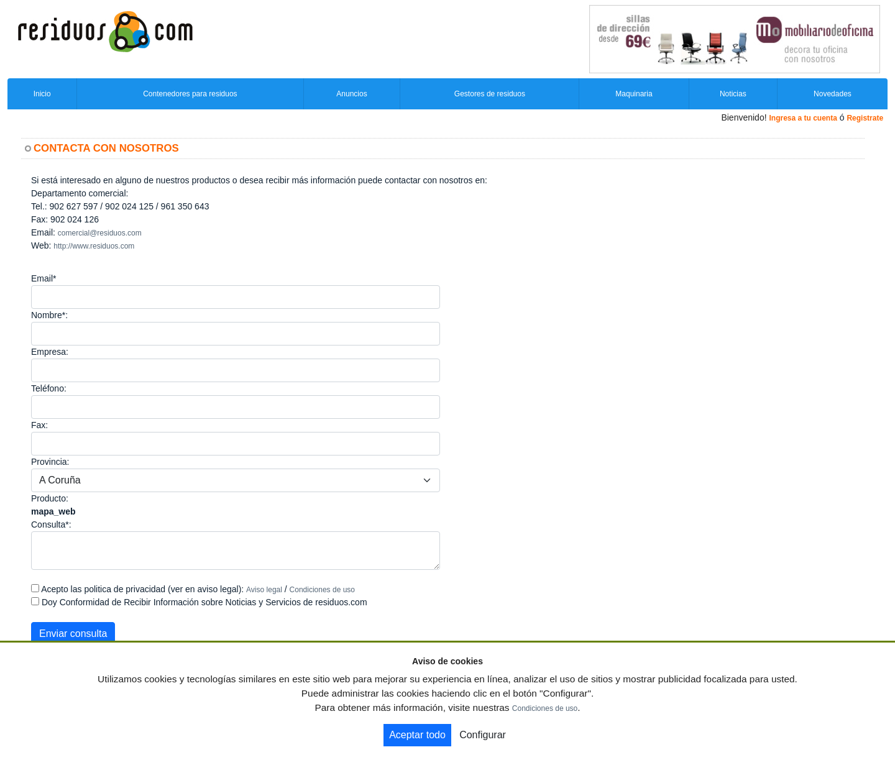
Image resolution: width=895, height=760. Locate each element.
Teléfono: (49, 388)
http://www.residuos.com (93, 246)
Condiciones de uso (322, 589)
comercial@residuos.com (100, 233)
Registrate (865, 118)
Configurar (482, 735)
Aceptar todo (417, 735)
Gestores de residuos (489, 93)
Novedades (832, 93)
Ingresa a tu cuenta (803, 118)
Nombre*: (49, 315)
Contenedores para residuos (190, 93)
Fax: (39, 425)
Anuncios (351, 93)
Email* (43, 278)
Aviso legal (264, 589)
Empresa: (49, 352)
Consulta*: (51, 524)
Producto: (49, 498)
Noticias (733, 93)
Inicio (42, 93)
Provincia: (50, 462)
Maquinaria (633, 93)
